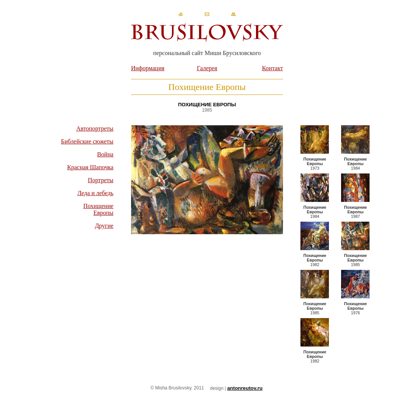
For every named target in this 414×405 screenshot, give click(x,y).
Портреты (100, 180)
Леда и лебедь (95, 193)
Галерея (207, 68)
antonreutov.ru (244, 388)
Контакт (272, 68)
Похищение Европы (98, 209)
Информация (147, 68)
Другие (104, 225)
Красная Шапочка (90, 167)
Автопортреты (95, 128)
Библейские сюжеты (87, 141)
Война (105, 154)
